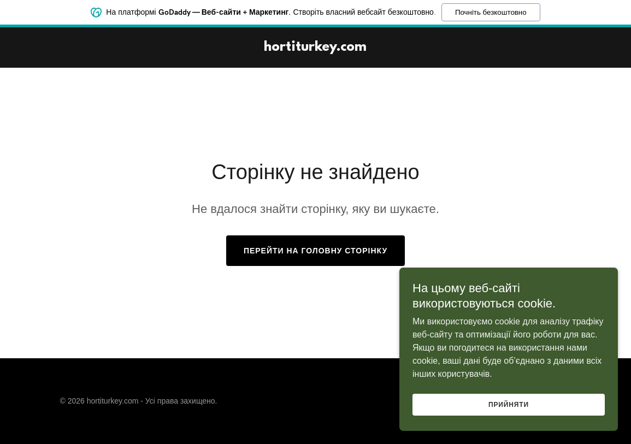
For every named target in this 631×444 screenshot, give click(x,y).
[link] (315, 47)
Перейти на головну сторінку (315, 250)
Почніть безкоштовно (491, 11)
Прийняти (508, 405)
